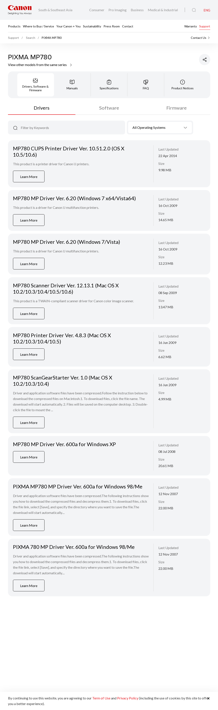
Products (14, 26)
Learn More (28, 177)
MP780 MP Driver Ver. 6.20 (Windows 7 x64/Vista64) (74, 198)
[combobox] (160, 127)
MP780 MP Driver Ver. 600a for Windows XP (64, 444)
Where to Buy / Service (38, 26)
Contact (127, 26)
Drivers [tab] (41, 108)
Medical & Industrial (163, 10)
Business (137, 10)
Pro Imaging (117, 10)
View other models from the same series (40, 65)
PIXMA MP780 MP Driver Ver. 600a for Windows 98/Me (77, 486)
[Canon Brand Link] (20, 10)
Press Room (111, 26)
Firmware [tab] (176, 108)
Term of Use (101, 698)
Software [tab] (109, 108)
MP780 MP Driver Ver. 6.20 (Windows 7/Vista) (66, 242)
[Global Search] (194, 10)
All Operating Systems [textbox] (148, 127)
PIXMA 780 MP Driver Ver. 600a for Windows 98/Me (74, 547)
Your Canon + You (68, 26)
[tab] (35, 84)
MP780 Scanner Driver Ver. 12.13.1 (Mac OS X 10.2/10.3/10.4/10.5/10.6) (66, 288)
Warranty (190, 26)
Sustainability (92, 26)
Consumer (97, 10)
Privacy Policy (127, 698)
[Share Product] (204, 59)
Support (204, 26)
